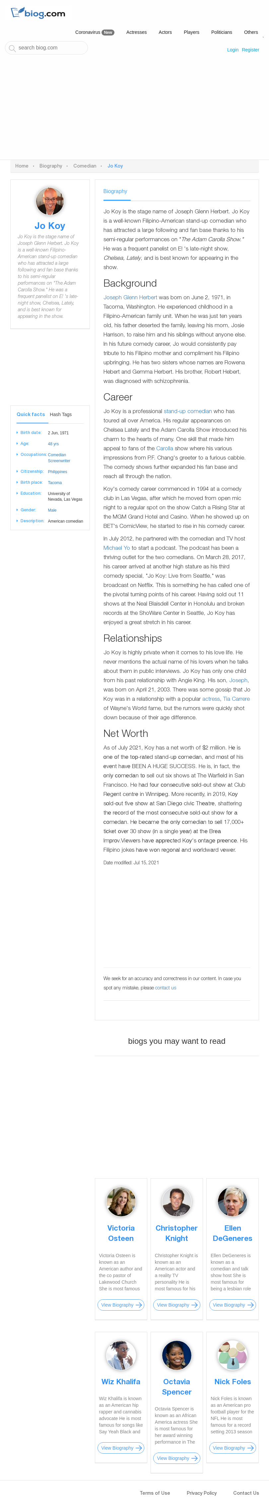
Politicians (221, 32)
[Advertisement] (134, 109)
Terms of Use (155, 1493)
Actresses (136, 32)
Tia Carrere (236, 699)
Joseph (238, 681)
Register (250, 49)
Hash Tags (61, 414)
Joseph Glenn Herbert (130, 298)
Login (232, 49)
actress (211, 699)
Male (52, 510)
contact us (165, 988)
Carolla (164, 449)
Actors (165, 32)
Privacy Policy (202, 1493)
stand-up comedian (188, 412)
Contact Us (246, 1493)
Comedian (84, 166)
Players (191, 32)
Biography (50, 166)
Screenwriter (59, 461)
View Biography (117, 1305)
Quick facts (31, 415)
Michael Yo (116, 548)
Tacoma (55, 482)
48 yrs (53, 444)
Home (22, 166)
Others (251, 32)
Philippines (57, 471)
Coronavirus (94, 33)
